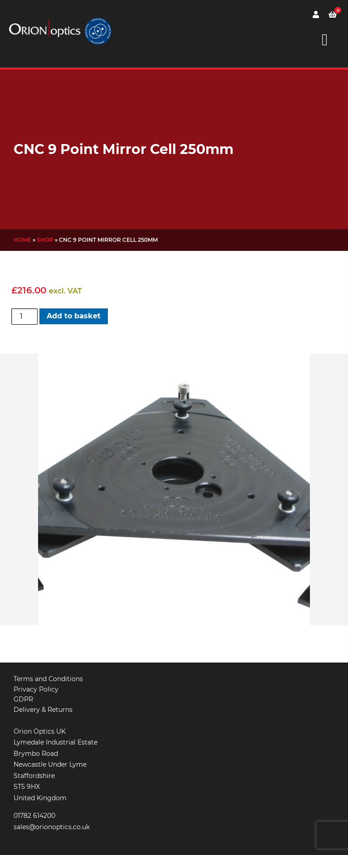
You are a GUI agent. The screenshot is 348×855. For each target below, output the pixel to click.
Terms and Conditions (48, 679)
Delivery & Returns (43, 710)
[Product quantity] (24, 316)
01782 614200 (34, 816)
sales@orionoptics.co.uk (52, 827)
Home (22, 239)
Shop (45, 239)
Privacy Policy (36, 689)
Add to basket (74, 316)
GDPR (23, 699)
